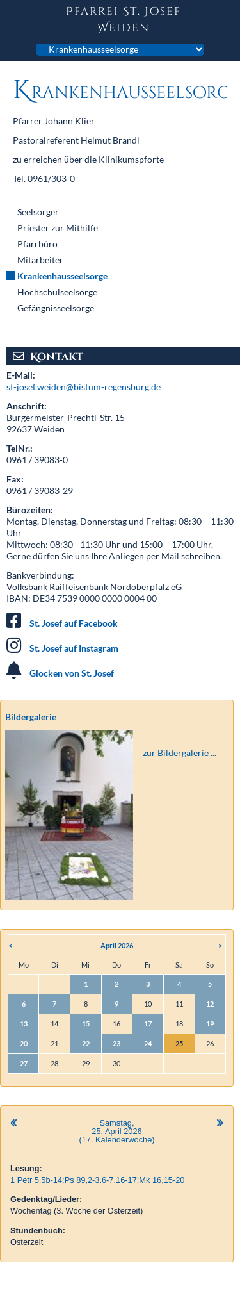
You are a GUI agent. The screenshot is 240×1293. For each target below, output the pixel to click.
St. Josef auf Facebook (73, 623)
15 (86, 1023)
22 (86, 1043)
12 (210, 1004)
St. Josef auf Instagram (73, 648)
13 (24, 1023)
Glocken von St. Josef (71, 673)
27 (24, 1063)
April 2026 (116, 945)
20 (24, 1043)
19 (210, 1023)
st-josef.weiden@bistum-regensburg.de (83, 386)
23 (116, 1043)
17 (148, 1023)
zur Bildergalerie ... (179, 752)
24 (148, 1043)
